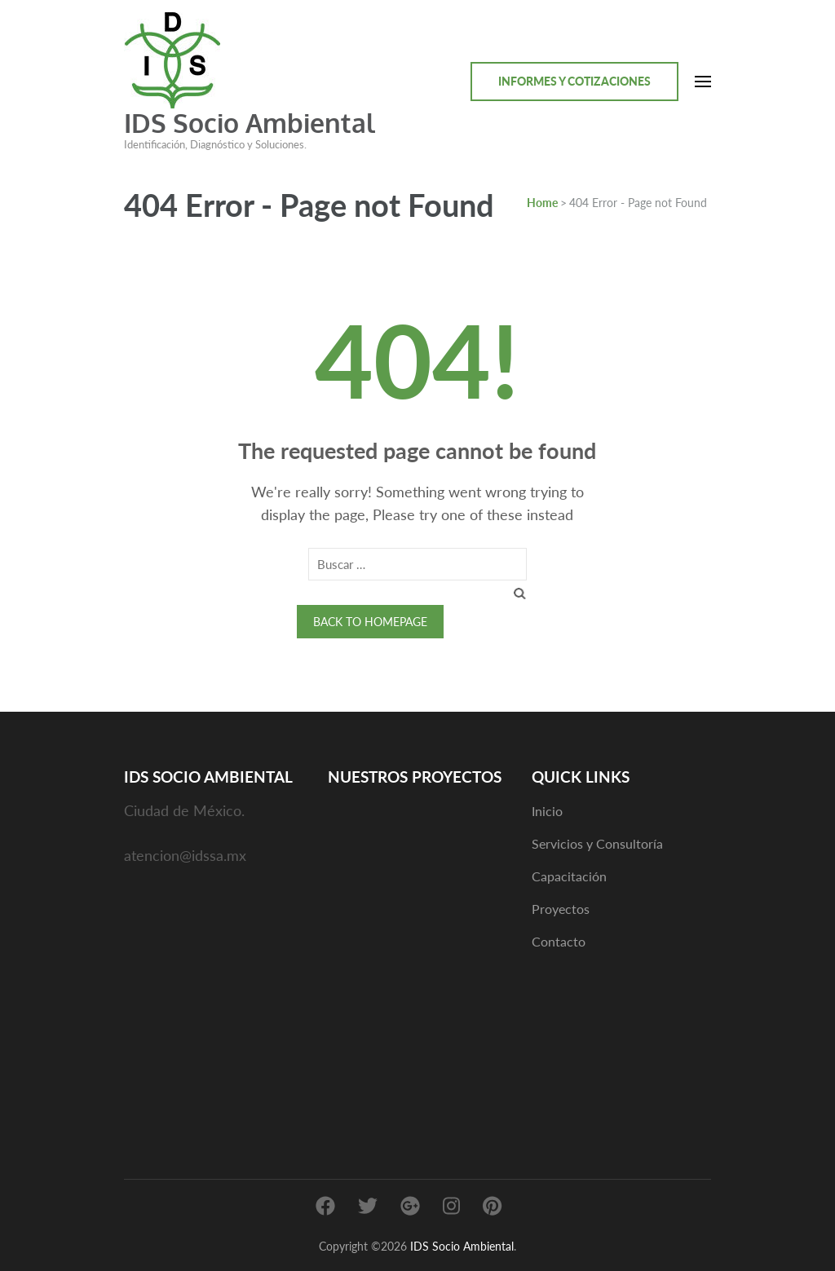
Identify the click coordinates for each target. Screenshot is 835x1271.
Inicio (547, 811)
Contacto (558, 941)
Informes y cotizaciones (574, 81)
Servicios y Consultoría (597, 843)
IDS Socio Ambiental (249, 122)
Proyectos (561, 908)
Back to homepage (370, 622)
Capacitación (569, 876)
